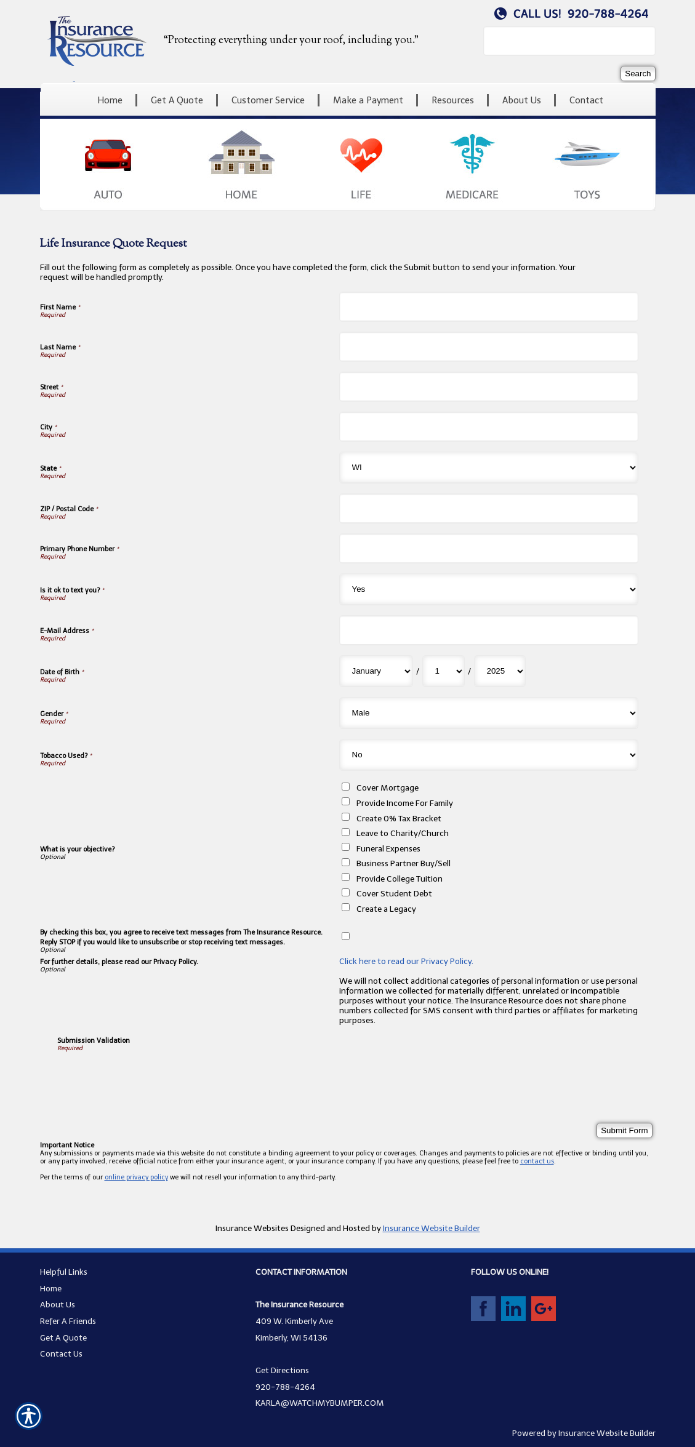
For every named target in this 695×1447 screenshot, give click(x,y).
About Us (57, 1304)
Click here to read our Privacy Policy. (406, 961)
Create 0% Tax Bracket (398, 818)
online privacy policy (136, 1177)
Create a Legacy (386, 909)
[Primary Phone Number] (488, 548)
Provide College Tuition (399, 878)
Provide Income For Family (404, 803)
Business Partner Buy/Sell (403, 863)
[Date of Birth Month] (376, 671)
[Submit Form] (624, 1130)
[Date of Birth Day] (443, 671)
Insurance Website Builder (431, 1228)
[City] (488, 427)
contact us (537, 1161)
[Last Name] (488, 347)
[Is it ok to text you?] (488, 589)
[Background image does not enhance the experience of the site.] (348, 101)
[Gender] (488, 713)
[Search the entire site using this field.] (569, 41)
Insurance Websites (252, 1228)
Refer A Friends (68, 1321)
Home (51, 1288)
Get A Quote (63, 1337)
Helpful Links (63, 1272)
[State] (488, 468)
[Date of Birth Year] (500, 671)
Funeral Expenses (388, 848)
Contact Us (61, 1353)
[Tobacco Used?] (488, 755)
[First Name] (488, 307)
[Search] (638, 73)
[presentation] (150, 1076)
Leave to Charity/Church (402, 833)
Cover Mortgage (387, 787)
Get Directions (282, 1370)
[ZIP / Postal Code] (488, 508)
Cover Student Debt (394, 893)
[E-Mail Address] (488, 630)
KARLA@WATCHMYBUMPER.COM (319, 1403)
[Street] (488, 387)
